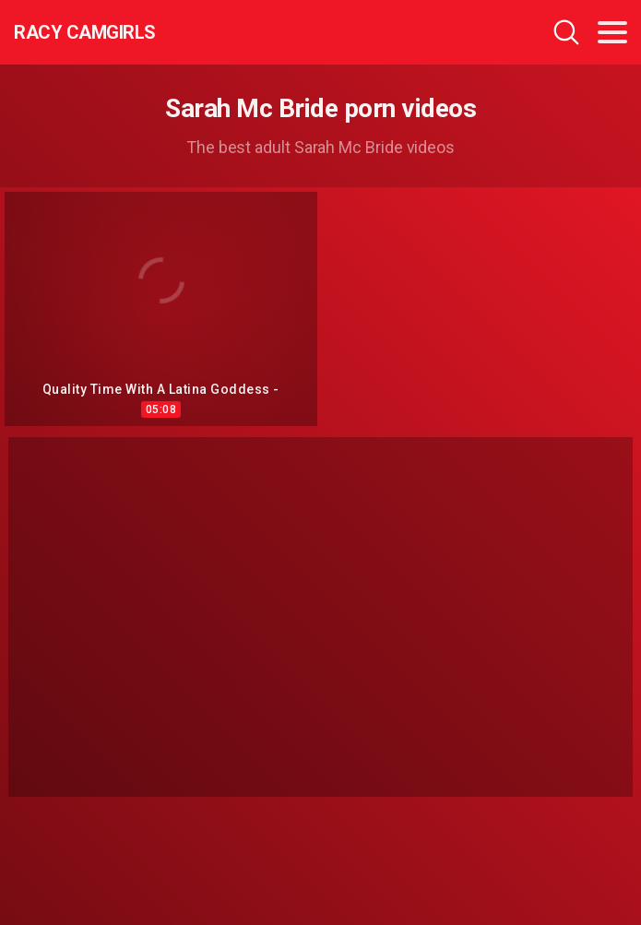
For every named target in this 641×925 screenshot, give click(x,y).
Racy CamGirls (85, 32)
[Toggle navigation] (612, 32)
